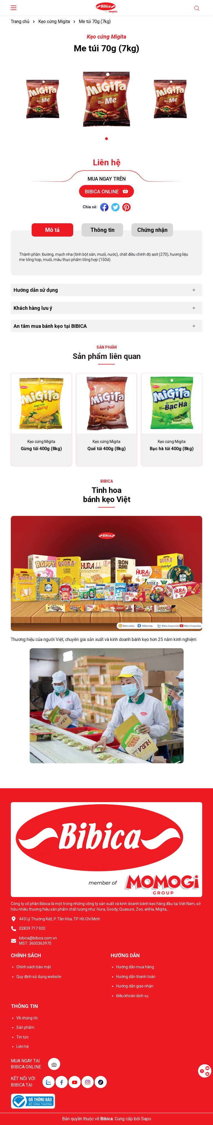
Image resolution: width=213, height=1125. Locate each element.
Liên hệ (106, 162)
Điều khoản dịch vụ (132, 996)
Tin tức (22, 1037)
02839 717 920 (32, 928)
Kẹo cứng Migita (106, 36)
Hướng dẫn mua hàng (135, 967)
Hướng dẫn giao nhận (134, 986)
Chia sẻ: (90, 207)
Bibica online (106, 191)
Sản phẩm (25, 1027)
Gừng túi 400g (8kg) (41, 448)
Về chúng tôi (27, 1018)
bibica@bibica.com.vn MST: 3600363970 (38, 941)
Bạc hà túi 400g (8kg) (172, 448)
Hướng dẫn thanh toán (135, 976)
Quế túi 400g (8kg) (106, 448)
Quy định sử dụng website (38, 976)
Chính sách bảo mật (33, 967)
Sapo (146, 1118)
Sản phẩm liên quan (107, 356)
